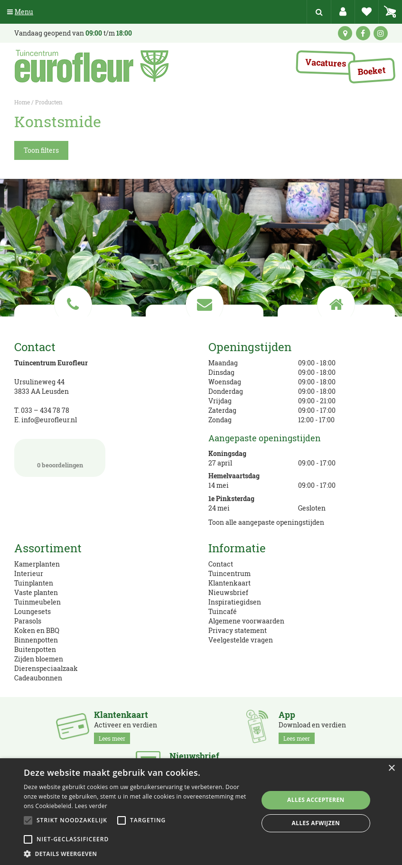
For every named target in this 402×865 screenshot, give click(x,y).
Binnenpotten (36, 639)
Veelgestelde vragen (240, 639)
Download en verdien (312, 727)
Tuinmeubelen (37, 601)
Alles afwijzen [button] (316, 823)
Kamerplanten (37, 563)
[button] (137, 853)
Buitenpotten (35, 649)
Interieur (28, 573)
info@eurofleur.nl (49, 419)
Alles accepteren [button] (316, 800)
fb (363, 33)
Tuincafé (222, 611)
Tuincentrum (229, 573)
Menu (20, 11)
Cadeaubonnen (38, 677)
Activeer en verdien (125, 727)
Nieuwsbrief (228, 592)
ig (381, 33)
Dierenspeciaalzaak (46, 668)
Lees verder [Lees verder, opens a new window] (91, 806)
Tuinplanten (33, 582)
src (319, 12)
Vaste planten (36, 592)
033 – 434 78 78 (45, 410)
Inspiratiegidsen (234, 601)
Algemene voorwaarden (246, 620)
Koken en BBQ (36, 630)
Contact (220, 563)
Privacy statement (237, 630)
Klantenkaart (229, 582)
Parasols (27, 620)
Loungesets (32, 611)
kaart (345, 33)
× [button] (391, 768)
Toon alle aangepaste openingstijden (266, 522)
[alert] (201, 811)
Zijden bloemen (38, 658)
